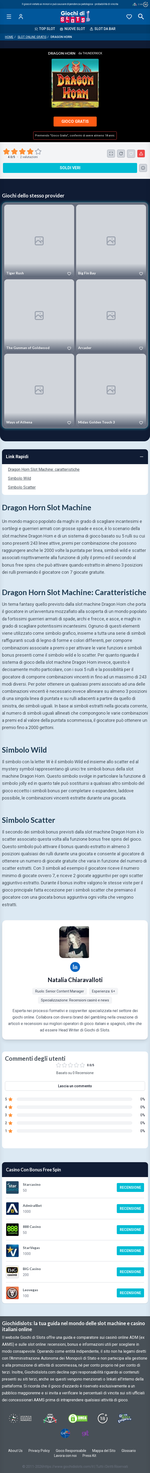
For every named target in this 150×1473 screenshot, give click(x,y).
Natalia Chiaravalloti (75, 979)
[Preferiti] (129, 17)
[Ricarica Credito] (121, 154)
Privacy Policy (39, 1451)
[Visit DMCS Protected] (78, 1418)
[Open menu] (9, 17)
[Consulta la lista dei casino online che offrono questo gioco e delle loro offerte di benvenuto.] (143, 168)
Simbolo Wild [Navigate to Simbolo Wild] (19, 478)
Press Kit (89, 1456)
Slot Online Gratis (32, 36)
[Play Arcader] (111, 315)
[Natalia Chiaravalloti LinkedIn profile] (75, 967)
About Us (15, 1451)
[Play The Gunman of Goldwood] (39, 315)
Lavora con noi (65, 1456)
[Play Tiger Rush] (39, 241)
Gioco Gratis (75, 121)
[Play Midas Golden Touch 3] (111, 390)
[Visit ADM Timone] (50, 1418)
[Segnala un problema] (141, 154)
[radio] (7, 151)
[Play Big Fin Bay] (111, 241)
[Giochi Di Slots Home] (75, 16)
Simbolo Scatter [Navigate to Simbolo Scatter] (22, 487)
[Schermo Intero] (111, 154)
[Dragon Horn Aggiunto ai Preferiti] (131, 154)
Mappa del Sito (104, 1451)
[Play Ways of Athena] (39, 390)
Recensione (130, 1187)
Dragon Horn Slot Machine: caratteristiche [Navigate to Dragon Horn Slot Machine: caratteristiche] (44, 469)
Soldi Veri (70, 167)
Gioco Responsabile (71, 1451)
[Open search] (141, 17)
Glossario (128, 1451)
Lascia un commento (75, 1086)
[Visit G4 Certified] (65, 1433)
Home (9, 36)
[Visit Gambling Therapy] (85, 1433)
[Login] (21, 17)
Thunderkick (92, 53)
